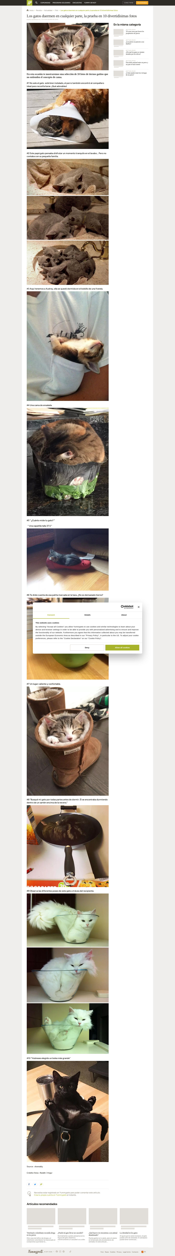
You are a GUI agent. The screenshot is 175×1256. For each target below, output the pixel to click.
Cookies (112, 1252)
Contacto (135, 1252)
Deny (87, 648)
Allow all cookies (122, 648)
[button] (29, 1184)
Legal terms (127, 1252)
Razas (107, 1252)
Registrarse (142, 3)
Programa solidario (61, 3)
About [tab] (124, 615)
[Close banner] (139, 607)
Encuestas (77, 3)
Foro (102, 1252)
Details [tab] (87, 615)
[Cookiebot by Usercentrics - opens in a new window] (122, 607)
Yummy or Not (90, 3)
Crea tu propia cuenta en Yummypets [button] (50, 1195)
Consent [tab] (51, 615)
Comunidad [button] (45, 3)
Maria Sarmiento (33, 19)
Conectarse (128, 3)
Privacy (119, 1252)
